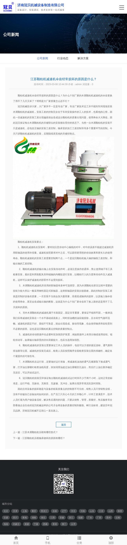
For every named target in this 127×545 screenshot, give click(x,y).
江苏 (101, 511)
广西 (99, 517)
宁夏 (36, 524)
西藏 (45, 524)
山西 (110, 511)
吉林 (55, 511)
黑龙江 (44, 511)
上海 (24, 511)
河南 (83, 511)
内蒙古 (16, 524)
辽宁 (64, 511)
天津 (15, 511)
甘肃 (6, 517)
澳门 (64, 524)
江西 (52, 517)
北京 (6, 511)
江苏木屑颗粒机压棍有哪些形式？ (40, 432)
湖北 (43, 517)
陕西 (120, 511)
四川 (15, 517)
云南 (118, 517)
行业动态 (62, 58)
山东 (92, 511)
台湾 (73, 524)
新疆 (27, 524)
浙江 (71, 517)
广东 (90, 517)
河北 (73, 511)
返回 (63, 424)
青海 (24, 517)
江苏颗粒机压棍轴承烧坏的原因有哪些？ (43, 438)
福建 (80, 517)
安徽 (62, 517)
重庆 (34, 511)
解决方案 (83, 58)
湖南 (34, 517)
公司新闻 (42, 58)
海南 (6, 524)
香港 (55, 524)
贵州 (108, 517)
